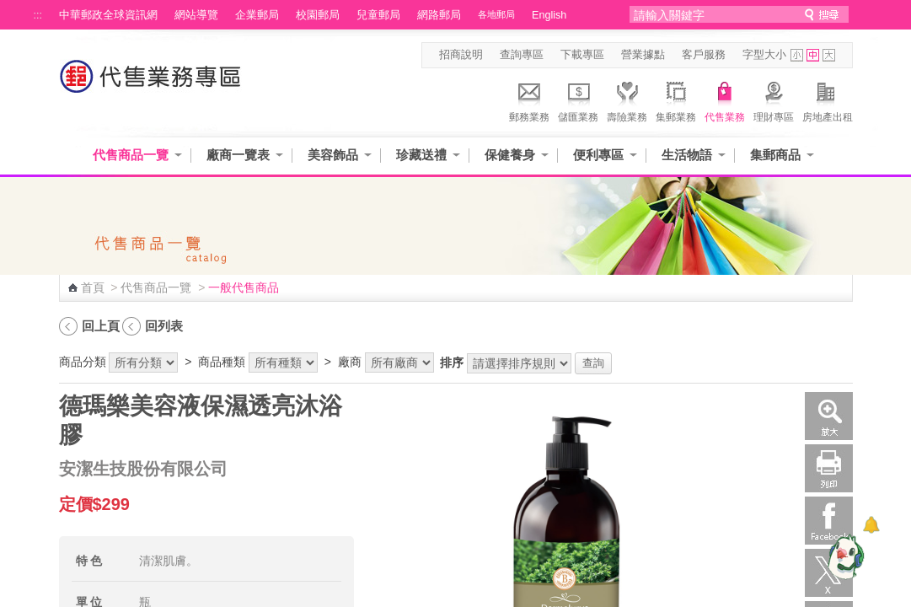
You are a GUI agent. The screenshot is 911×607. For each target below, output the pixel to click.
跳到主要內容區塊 (8, 8)
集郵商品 (775, 155)
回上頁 (101, 326)
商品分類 (82, 361)
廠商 (350, 361)
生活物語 (687, 155)
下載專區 (582, 55)
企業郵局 (257, 15)
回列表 (164, 326)
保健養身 (510, 155)
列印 (829, 468)
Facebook (829, 521)
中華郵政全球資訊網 (108, 15)
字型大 (829, 55)
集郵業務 (676, 99)
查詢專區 (522, 55)
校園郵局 (318, 15)
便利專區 (598, 155)
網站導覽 (196, 15)
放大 (829, 416)
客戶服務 (704, 55)
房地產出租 (827, 99)
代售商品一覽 (131, 155)
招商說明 (461, 55)
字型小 (796, 55)
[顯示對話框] (871, 524)
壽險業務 (627, 99)
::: (38, 15)
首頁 (92, 287)
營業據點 (643, 55)
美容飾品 (333, 155)
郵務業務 (529, 99)
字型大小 (764, 55)
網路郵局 (439, 15)
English (549, 15)
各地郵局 (496, 14)
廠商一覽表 (238, 155)
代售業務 (725, 99)
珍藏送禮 (421, 155)
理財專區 (773, 99)
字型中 (813, 55)
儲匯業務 (578, 99)
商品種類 (221, 361)
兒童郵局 (378, 15)
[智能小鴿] (844, 556)
